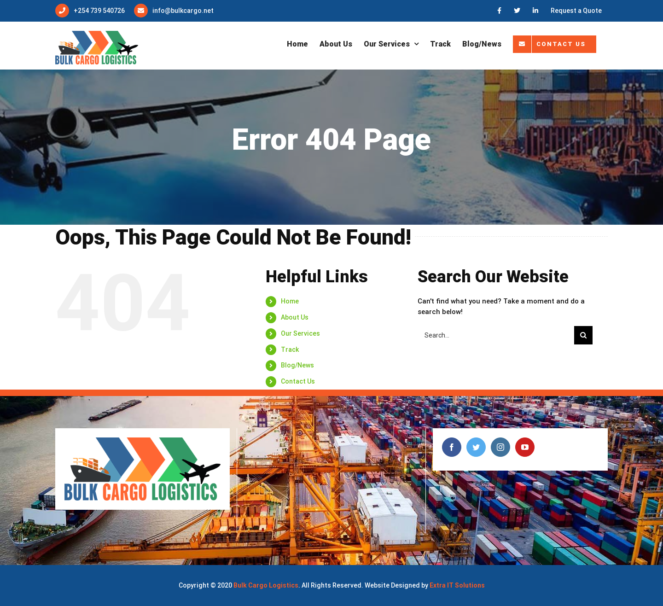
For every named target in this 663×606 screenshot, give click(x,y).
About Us (294, 317)
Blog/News (297, 365)
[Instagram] (500, 447)
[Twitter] (476, 447)
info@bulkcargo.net (183, 10)
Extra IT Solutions (457, 585)
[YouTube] (525, 447)
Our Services (300, 333)
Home (290, 301)
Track (290, 349)
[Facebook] (451, 447)
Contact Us (298, 381)
